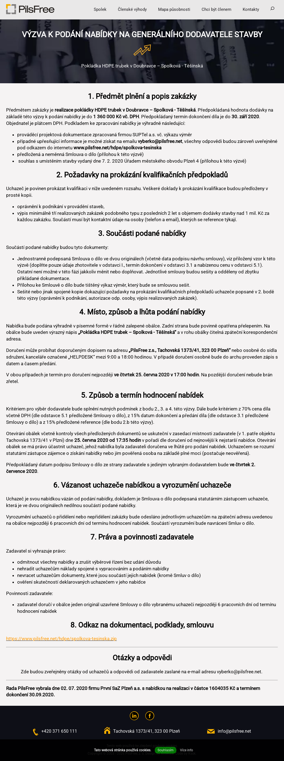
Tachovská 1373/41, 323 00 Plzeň (146, 731)
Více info (186, 750)
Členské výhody (132, 9)
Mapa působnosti (174, 9)
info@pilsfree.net (234, 731)
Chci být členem (216, 9)
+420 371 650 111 (59, 731)
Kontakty (251, 9)
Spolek (100, 9)
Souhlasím (166, 750)
